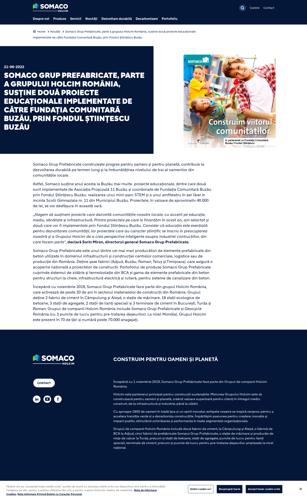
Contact (268, 8)
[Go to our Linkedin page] (37, 399)
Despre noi (41, 19)
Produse (59, 19)
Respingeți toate (229, 491)
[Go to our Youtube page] (48, 399)
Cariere (254, 8)
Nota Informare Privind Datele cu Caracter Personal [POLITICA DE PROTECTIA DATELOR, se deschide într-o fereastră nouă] (49, 496)
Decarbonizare (147, 19)
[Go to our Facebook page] (59, 399)
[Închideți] (300, 490)
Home (41, 31)
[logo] (50, 8)
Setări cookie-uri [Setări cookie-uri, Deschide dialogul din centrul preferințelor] (200, 491)
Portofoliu (170, 19)
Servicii (75, 19)
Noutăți (91, 19)
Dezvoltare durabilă (116, 19)
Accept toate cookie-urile (264, 491)
